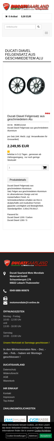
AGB (5, 377)
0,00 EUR (18, 16)
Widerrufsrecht (10, 373)
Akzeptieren (45, 436)
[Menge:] (24, 167)
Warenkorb (9, 381)
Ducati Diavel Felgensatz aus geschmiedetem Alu (26, 118)
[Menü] (46, 32)
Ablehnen (33, 436)
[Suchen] (38, 26)
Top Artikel (8, 401)
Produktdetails (18, 179)
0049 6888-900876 (19, 290)
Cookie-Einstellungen (16, 436)
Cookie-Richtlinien (43, 430)
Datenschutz (9, 369)
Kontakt (7, 393)
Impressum (9, 397)
